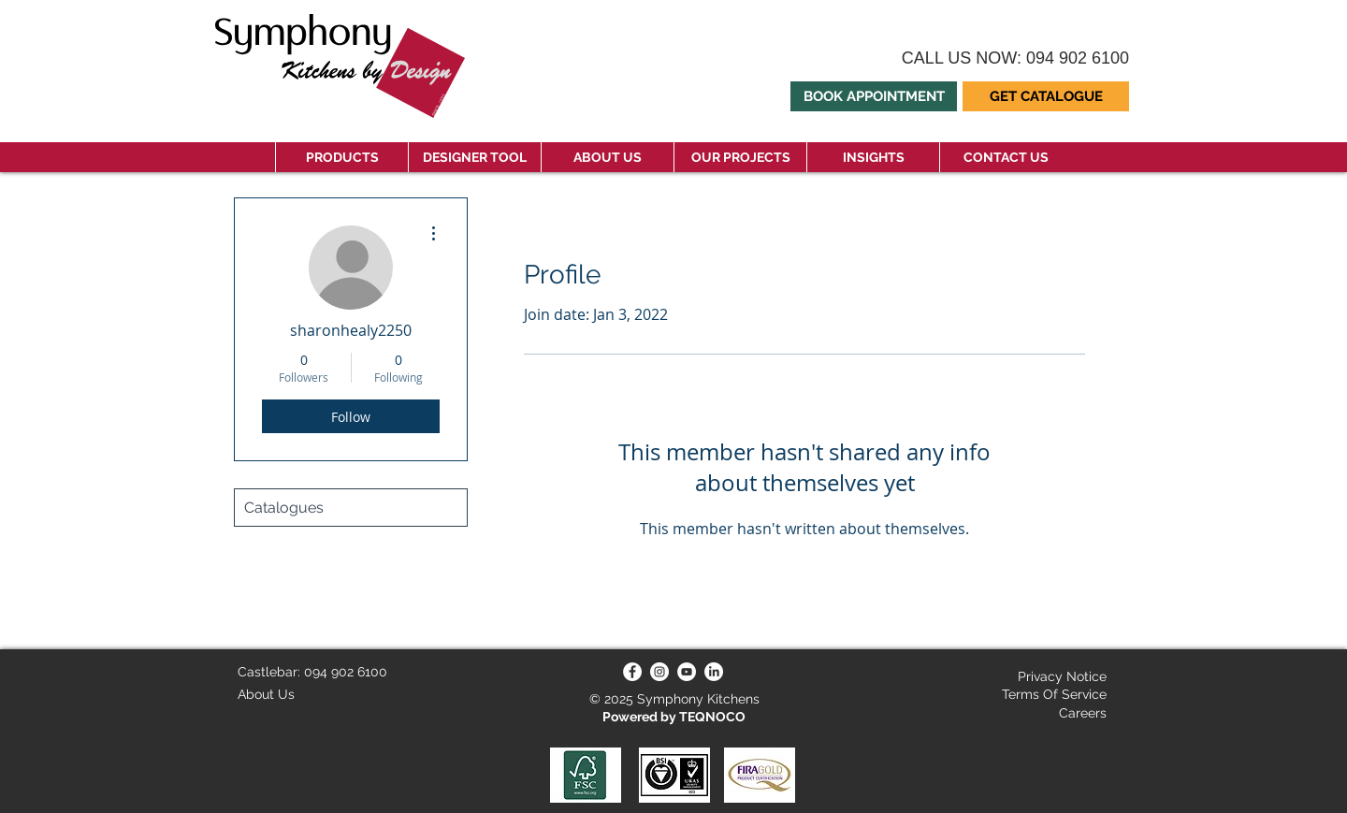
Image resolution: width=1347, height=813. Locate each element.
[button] (1046, 96)
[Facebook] (632, 671)
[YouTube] (686, 671)
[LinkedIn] (713, 671)
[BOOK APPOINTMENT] (873, 96)
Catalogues (284, 507)
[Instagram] (659, 671)
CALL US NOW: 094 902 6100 (1015, 58)
